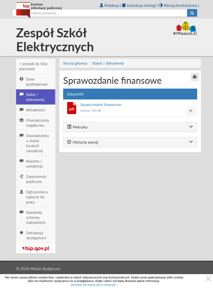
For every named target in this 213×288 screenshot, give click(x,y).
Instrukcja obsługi (139, 5)
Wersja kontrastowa (178, 5)
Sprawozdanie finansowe (100, 104)
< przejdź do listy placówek (33, 66)
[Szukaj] (192, 13)
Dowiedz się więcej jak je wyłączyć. (94, 284)
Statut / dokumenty (108, 63)
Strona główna (75, 63)
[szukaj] (99, 13)
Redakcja (109, 5)
